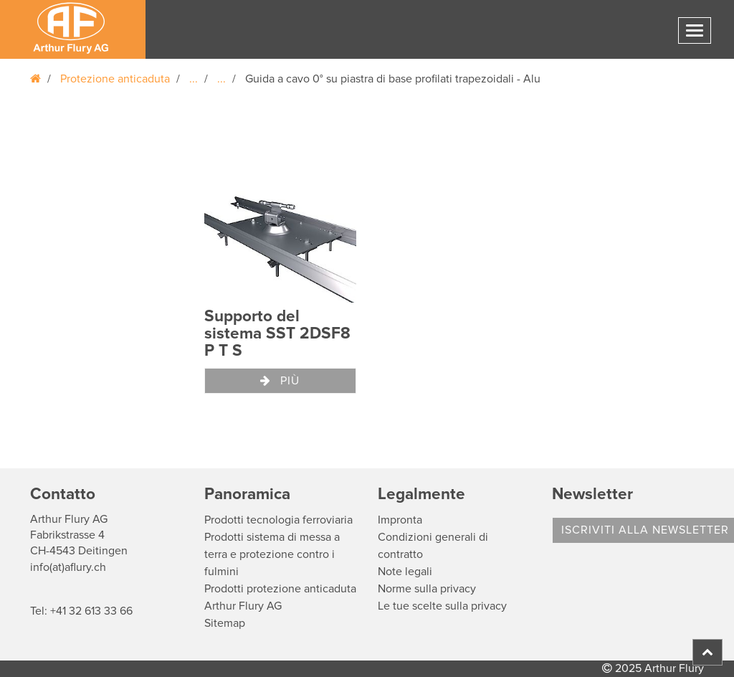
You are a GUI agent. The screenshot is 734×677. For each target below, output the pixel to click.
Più (280, 381)
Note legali (405, 571)
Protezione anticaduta (115, 79)
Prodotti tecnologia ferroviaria (278, 520)
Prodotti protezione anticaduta (280, 589)
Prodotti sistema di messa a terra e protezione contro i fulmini (272, 554)
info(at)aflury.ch (68, 567)
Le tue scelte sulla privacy (442, 606)
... (193, 79)
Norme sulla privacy (427, 589)
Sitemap (224, 623)
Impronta (400, 520)
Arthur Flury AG (243, 606)
